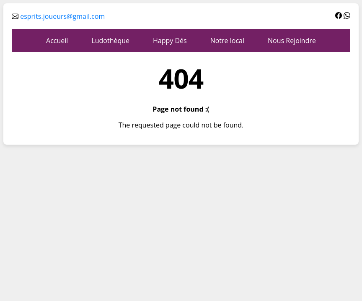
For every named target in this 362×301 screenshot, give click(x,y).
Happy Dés (170, 40)
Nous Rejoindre (292, 40)
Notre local (227, 40)
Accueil (57, 40)
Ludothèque (110, 40)
